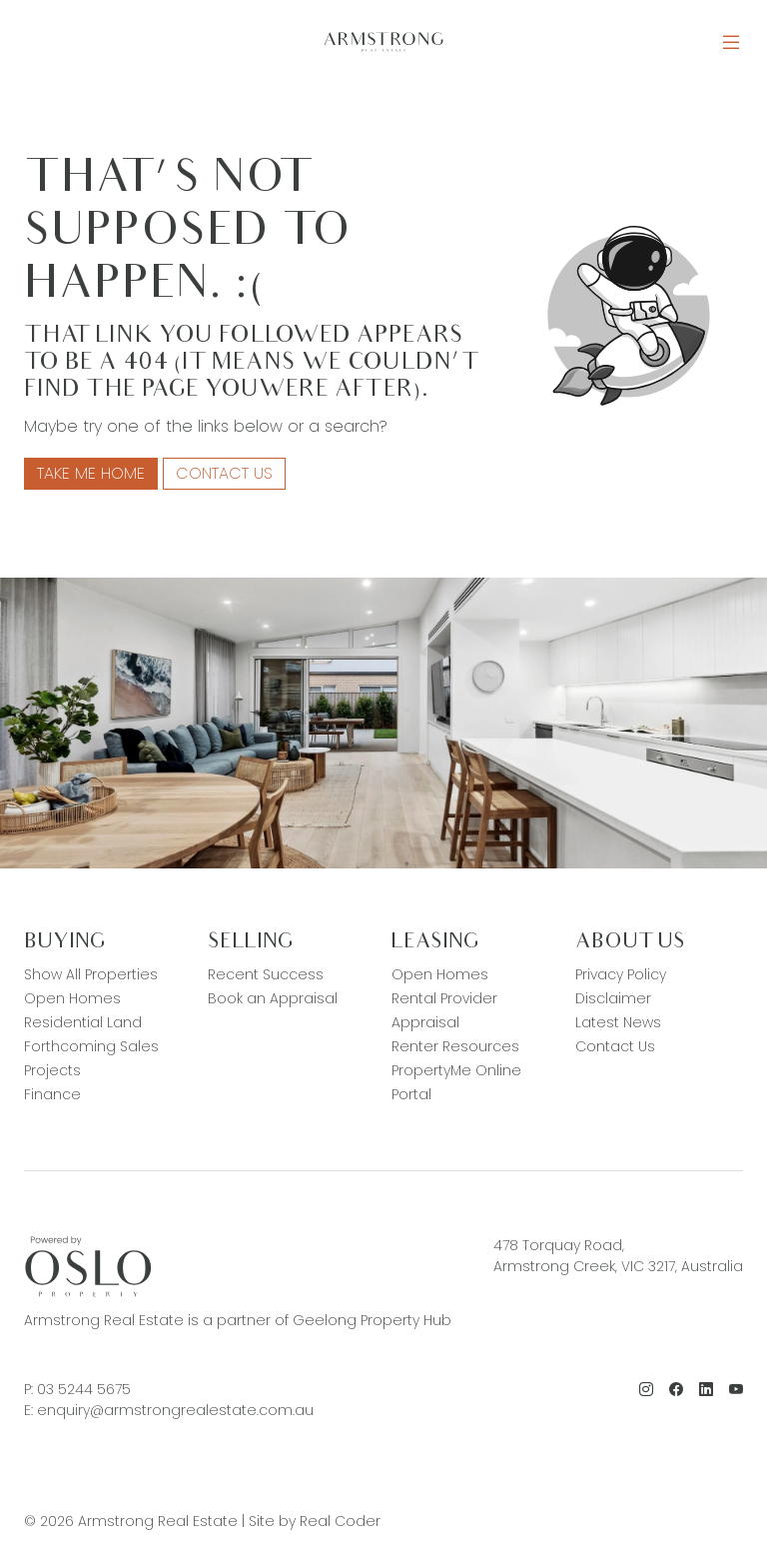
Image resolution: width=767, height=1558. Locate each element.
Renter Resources (455, 1046)
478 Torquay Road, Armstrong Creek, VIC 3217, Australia (618, 1255)
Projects (52, 1070)
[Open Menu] (731, 42)
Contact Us (224, 473)
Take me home (91, 473)
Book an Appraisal (273, 998)
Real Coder (340, 1521)
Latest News (618, 1022)
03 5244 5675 (84, 1389)
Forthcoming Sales (91, 1046)
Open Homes (72, 998)
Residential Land (83, 1022)
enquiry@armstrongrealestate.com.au (175, 1410)
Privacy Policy (620, 974)
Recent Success (266, 974)
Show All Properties (91, 974)
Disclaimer (613, 998)
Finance (52, 1094)
